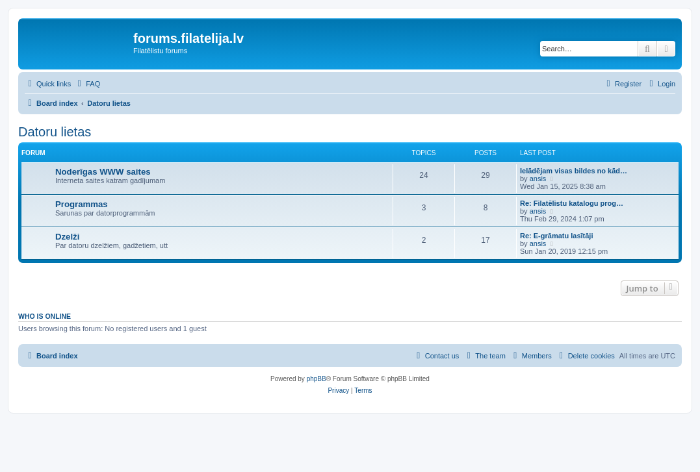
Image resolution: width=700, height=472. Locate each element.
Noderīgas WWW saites (103, 172)
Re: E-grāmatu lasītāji (556, 236)
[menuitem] (87, 84)
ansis (538, 178)
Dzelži (67, 237)
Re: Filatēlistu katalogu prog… (571, 203)
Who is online (44, 316)
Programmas (81, 204)
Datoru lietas (54, 132)
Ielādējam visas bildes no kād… (573, 171)
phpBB (316, 378)
